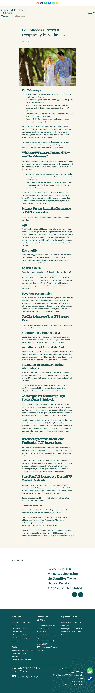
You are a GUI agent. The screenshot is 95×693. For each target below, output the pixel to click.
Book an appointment (30, 498)
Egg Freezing (41, 638)
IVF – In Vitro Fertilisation (46, 625)
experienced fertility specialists (40, 412)
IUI (23, 288)
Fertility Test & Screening (46, 634)
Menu (91, 13)
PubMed (47, 272)
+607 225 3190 (22, 653)
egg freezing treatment (47, 260)
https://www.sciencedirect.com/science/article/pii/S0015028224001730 (49, 535)
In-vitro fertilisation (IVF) (31, 126)
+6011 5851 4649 (26, 659)
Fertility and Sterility (48, 297)
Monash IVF (40, 420)
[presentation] (74, 594)
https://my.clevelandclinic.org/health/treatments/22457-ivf (43, 512)
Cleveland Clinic (40, 240)
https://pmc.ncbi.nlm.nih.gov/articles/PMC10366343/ (41, 525)
